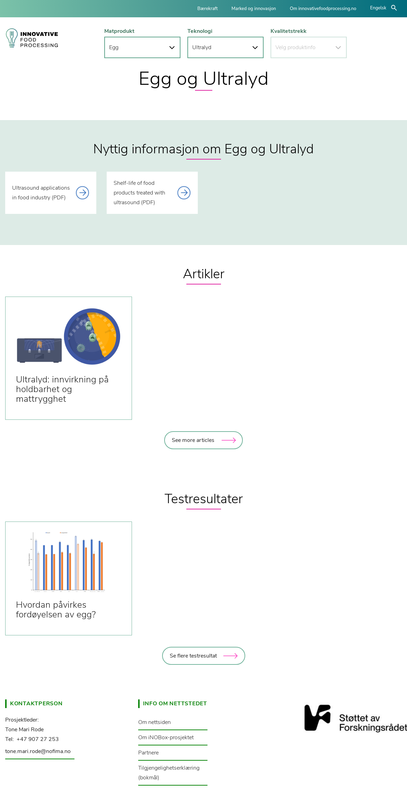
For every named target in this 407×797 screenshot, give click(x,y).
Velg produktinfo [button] (295, 47)
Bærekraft (207, 9)
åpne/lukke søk (394, 8)
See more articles (193, 440)
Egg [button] (113, 47)
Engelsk (378, 8)
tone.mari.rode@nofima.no (38, 751)
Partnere (148, 753)
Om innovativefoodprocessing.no (323, 9)
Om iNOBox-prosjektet (166, 737)
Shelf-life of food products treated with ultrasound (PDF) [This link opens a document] (139, 192)
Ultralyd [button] (201, 47)
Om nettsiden (154, 722)
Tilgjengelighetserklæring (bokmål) (169, 772)
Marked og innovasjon (253, 9)
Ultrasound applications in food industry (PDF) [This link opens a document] (41, 192)
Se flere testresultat (193, 656)
